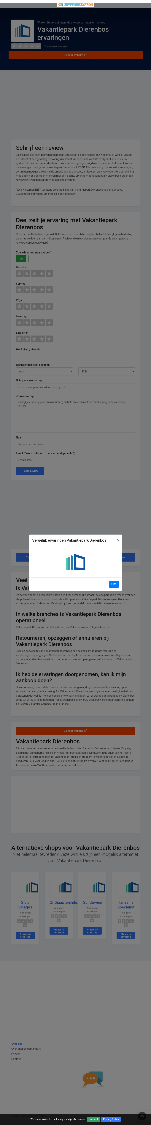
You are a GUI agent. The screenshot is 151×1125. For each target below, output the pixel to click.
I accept (93, 1119)
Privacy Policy (111, 1119)
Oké (114, 584)
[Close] (118, 540)
